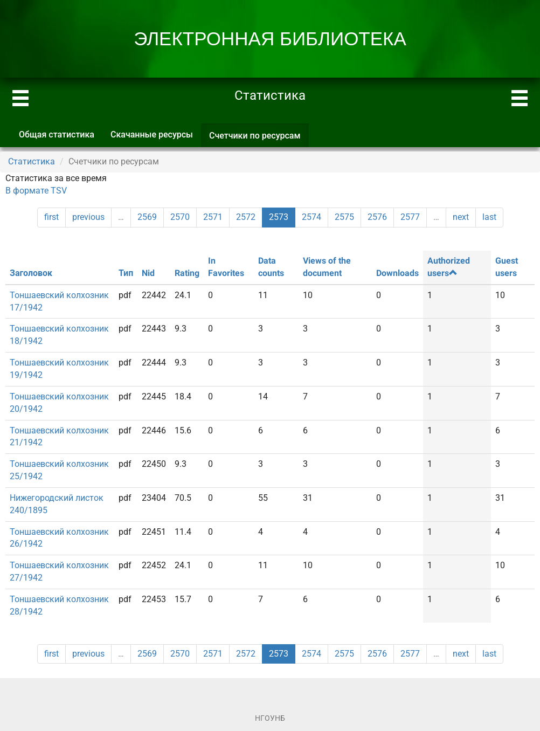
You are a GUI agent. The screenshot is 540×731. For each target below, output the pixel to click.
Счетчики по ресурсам (259, 139)
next (461, 217)
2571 (213, 217)
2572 (245, 217)
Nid (148, 273)
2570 (180, 217)
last (489, 217)
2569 (147, 217)
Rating (187, 273)
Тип (126, 273)
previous (88, 217)
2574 (311, 217)
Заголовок (31, 273)
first (51, 217)
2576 (377, 217)
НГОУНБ (270, 718)
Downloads (397, 273)
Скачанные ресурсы (151, 134)
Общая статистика (56, 134)
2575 (344, 217)
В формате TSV (36, 190)
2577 (410, 217)
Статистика (31, 161)
